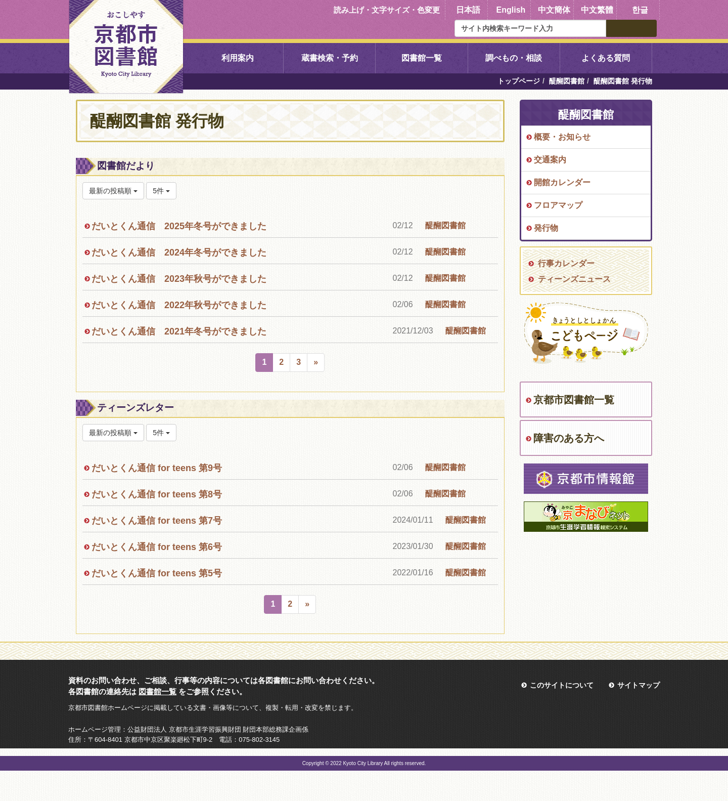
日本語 (468, 10)
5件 (161, 191)
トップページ (518, 81)
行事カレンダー (566, 263)
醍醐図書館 (566, 81)
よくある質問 (605, 58)
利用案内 (237, 58)
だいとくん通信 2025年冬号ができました (179, 226)
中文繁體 (597, 10)
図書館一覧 (421, 58)
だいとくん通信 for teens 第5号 (157, 573)
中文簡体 (554, 10)
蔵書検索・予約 (329, 58)
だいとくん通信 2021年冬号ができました (179, 331)
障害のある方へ (568, 438)
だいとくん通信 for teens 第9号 (157, 468)
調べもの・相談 (513, 58)
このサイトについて (562, 685)
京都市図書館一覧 (573, 399)
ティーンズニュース (574, 279)
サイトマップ (638, 685)
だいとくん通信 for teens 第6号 (157, 547)
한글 (640, 10)
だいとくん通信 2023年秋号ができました (179, 279)
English (511, 10)
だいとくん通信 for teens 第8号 (157, 494)
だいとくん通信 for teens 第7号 (157, 521)
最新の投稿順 (113, 191)
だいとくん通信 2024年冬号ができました (179, 252)
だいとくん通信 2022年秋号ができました (179, 305)
